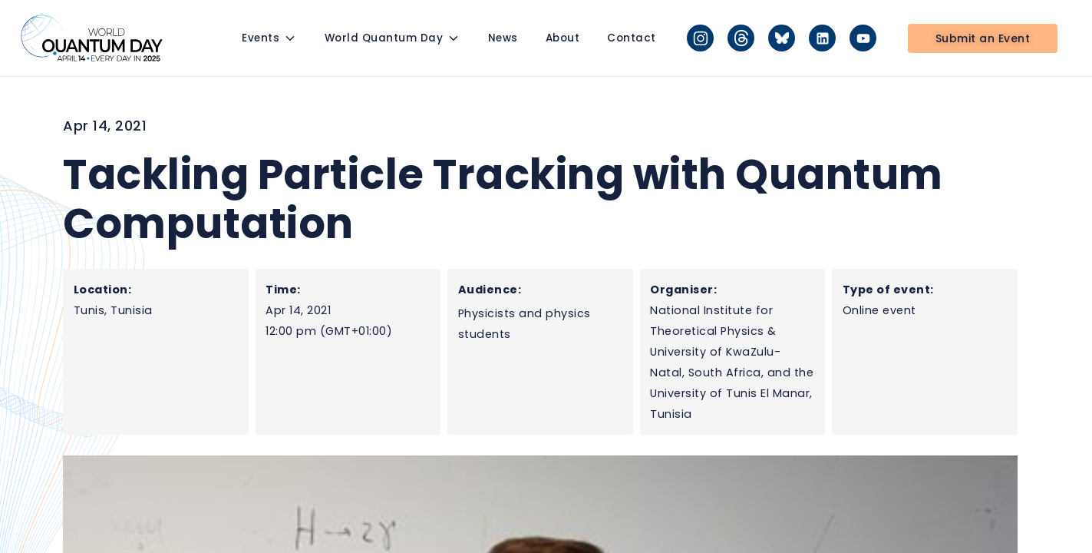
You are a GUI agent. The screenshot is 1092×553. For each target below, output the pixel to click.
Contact (631, 38)
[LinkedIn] (822, 38)
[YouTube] (863, 38)
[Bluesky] (781, 38)
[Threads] (740, 38)
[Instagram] (700, 38)
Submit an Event (983, 38)
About (563, 38)
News (503, 38)
